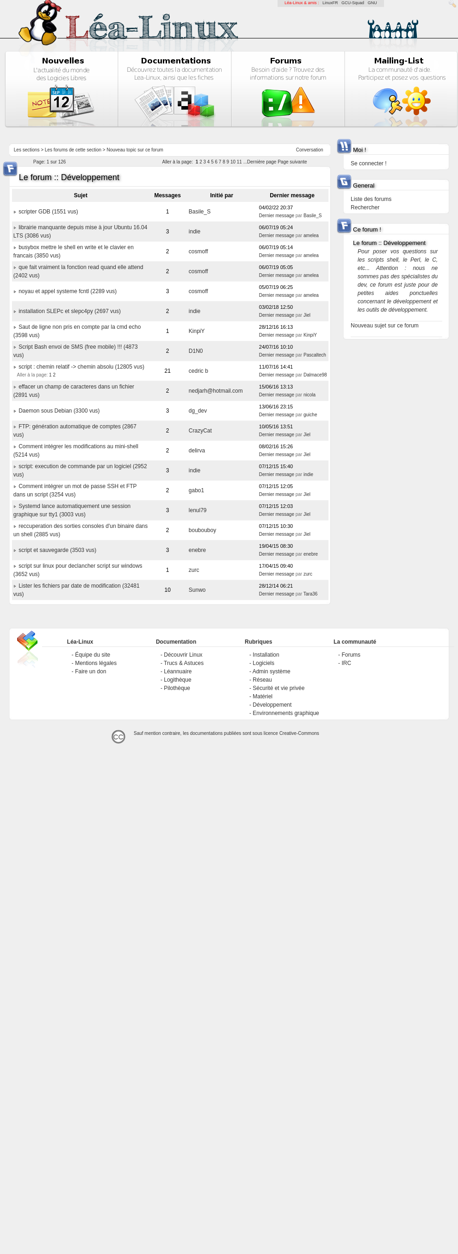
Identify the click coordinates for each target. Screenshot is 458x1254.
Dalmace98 (315, 374)
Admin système (272, 671)
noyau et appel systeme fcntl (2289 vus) (68, 291)
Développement (272, 705)
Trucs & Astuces (184, 663)
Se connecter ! (368, 163)
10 (232, 161)
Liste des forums (371, 199)
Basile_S (199, 211)
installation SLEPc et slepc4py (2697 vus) (70, 311)
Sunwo (197, 590)
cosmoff (198, 251)
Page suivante (292, 161)
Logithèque (177, 680)
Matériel (262, 696)
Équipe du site (92, 655)
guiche (310, 414)
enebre (197, 550)
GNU (372, 2)
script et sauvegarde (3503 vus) (57, 550)
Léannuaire (178, 671)
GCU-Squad (352, 2)
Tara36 (310, 593)
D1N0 (196, 351)
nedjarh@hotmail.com (216, 391)
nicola (309, 394)
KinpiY (196, 331)
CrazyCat (200, 430)
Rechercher (365, 207)
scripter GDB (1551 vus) (48, 211)
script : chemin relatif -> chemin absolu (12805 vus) (81, 367)
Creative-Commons (299, 733)
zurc (194, 570)
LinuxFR (330, 2)
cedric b (198, 371)
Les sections (27, 149)
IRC (346, 663)
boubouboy (202, 530)
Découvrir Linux (183, 655)
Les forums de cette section (73, 149)
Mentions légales (96, 663)
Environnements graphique (286, 713)
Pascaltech (314, 354)
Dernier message (276, 215)
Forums (350, 655)
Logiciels (263, 663)
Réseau (262, 680)
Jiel (306, 315)
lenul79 (198, 510)
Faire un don (90, 671)
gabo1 (196, 490)
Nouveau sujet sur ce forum (385, 325)
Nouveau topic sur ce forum (135, 149)
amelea (311, 235)
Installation (266, 655)
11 (239, 161)
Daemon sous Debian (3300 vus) (59, 411)
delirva (197, 450)
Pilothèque (177, 688)
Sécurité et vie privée (278, 688)
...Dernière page (260, 161)
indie (194, 231)
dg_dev (198, 411)
